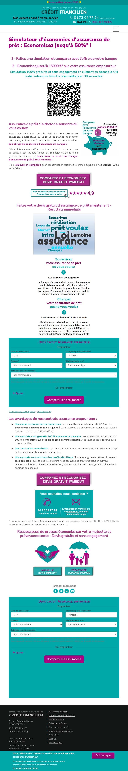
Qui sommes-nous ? (58, 727)
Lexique (52, 738)
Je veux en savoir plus (25, 768)
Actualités (54, 734)
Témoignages (55, 742)
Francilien (64, 12)
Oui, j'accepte (103, 755)
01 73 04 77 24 (86, 17)
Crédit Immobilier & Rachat (62, 715)
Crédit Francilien (26, 715)
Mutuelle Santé (56, 719)
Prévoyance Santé (58, 723)
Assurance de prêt (58, 711)
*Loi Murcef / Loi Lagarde (22, 411)
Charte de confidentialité (61, 731)
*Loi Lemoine (44, 411)
